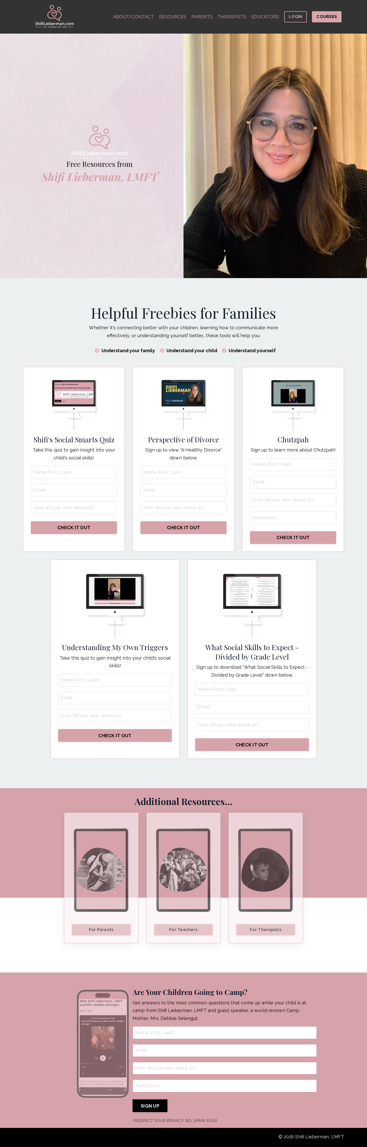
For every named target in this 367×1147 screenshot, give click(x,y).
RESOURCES (172, 16)
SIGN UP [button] (150, 1107)
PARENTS (201, 16)
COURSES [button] (327, 16)
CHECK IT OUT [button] (73, 527)
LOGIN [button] (295, 16)
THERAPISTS (231, 16)
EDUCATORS (265, 16)
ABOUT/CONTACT (132, 16)
